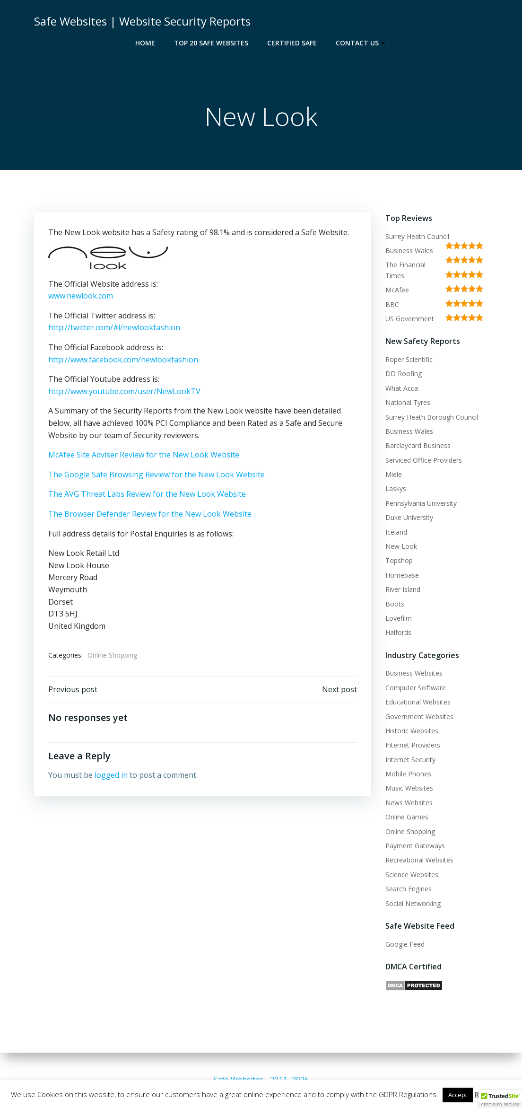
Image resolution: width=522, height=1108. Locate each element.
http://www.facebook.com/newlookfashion (123, 359)
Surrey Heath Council (417, 236)
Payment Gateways (415, 845)
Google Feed (405, 944)
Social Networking (413, 903)
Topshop (399, 560)
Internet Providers (412, 744)
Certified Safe (292, 42)
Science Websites (411, 874)
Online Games (406, 816)
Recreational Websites (419, 859)
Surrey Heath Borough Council (431, 417)
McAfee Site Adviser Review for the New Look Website (143, 454)
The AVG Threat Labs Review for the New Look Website (147, 494)
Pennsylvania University (421, 503)
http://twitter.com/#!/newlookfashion (114, 327)
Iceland (396, 532)
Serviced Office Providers (423, 460)
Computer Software (415, 687)
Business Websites (414, 672)
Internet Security (410, 759)
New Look (401, 546)
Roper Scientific (409, 359)
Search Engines (408, 888)
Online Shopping (112, 655)
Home (145, 42)
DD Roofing (403, 373)
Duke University (409, 517)
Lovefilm (398, 618)
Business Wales (409, 250)
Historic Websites (411, 730)
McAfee (397, 289)
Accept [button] (457, 1094)
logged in (111, 775)
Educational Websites (418, 701)
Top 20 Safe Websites (211, 42)
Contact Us (361, 42)
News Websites (409, 802)
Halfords (398, 632)
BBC (392, 304)
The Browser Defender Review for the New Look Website (150, 514)
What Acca (401, 388)
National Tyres (407, 402)
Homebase (402, 575)
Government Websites (419, 716)
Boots (394, 603)
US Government (409, 318)
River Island (402, 589)
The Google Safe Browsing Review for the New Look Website (156, 474)
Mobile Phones (408, 773)
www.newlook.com (80, 295)
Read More (493, 1094)
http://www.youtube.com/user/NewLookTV (124, 391)
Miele (393, 474)
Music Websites (409, 787)
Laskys (395, 488)
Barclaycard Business (418, 445)
